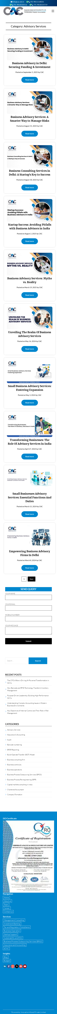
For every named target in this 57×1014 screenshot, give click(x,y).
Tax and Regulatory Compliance (17, 927)
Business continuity (14, 765)
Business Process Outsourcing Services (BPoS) (23, 941)
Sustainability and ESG (13, 938)
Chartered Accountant (15, 790)
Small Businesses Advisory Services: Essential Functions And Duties (29, 497)
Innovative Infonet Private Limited (33, 1012)
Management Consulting (14, 920)
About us (7, 901)
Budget (7, 960)
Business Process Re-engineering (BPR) (21, 780)
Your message (28, 629)
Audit (9, 740)
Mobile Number (28, 617)
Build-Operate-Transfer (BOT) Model (21, 755)
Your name (28, 595)
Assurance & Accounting (16, 735)
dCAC (6, 948)
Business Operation (12, 931)
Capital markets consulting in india (19, 784)
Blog (6, 957)
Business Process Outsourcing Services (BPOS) (24, 775)
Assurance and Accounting (15, 945)
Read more (29, 80)
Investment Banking (12, 923)
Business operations (14, 770)
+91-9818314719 (39, 5)
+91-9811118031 (36, 2)
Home (6, 897)
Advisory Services (13, 730)
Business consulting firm (16, 760)
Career (7, 908)
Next (31, 579)
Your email (28, 606)
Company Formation (14, 794)
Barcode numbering (14, 745)
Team (6, 904)
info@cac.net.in (17, 2)
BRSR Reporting (13, 750)
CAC (42, 72)
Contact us (8, 911)
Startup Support (10, 934)
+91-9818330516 (19, 5)
